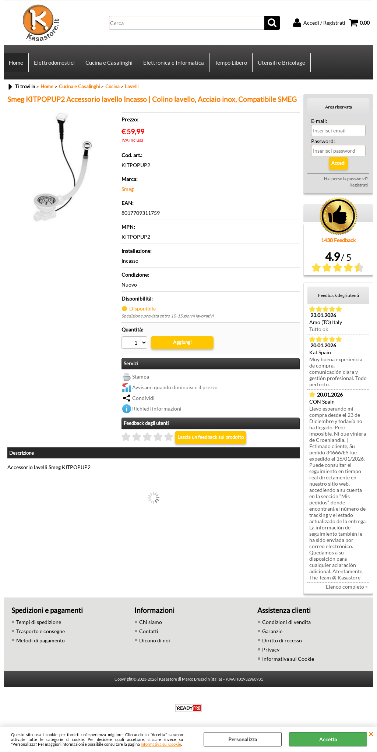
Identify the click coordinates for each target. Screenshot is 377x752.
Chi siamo (150, 622)
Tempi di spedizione (38, 622)
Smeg (127, 189)
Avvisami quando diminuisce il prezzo (175, 387)
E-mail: (319, 121)
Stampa (140, 376)
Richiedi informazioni (157, 408)
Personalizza (242, 739)
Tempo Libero (231, 62)
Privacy (270, 649)
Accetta (328, 739)
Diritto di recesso (282, 640)
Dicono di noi (154, 640)
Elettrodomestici (54, 62)
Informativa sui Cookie (161, 744)
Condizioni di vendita (286, 622)
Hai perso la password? (346, 178)
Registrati (358, 185)
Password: (323, 141)
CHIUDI (371, 734)
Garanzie (272, 631)
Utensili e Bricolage (281, 62)
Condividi (143, 398)
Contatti (148, 631)
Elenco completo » (346, 586)
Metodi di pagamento (40, 640)
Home (16, 62)
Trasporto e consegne (40, 631)
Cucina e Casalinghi (109, 62)
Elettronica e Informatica (173, 62)
